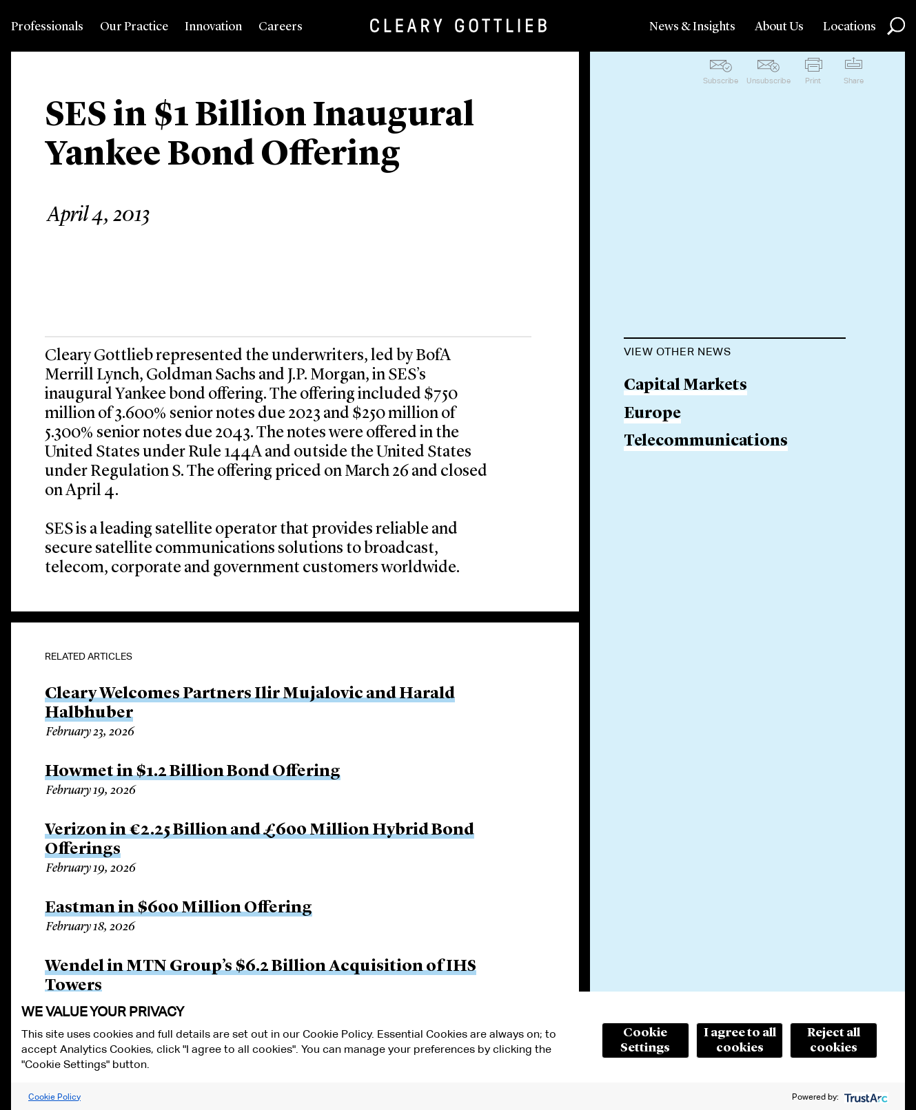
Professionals (47, 27)
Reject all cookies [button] (833, 1040)
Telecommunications (706, 442)
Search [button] (896, 26)
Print (813, 80)
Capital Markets (685, 386)
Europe (652, 414)
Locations (849, 27)
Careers (280, 27)
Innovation (213, 27)
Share (854, 80)
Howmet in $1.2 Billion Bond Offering (192, 772)
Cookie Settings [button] (645, 1040)
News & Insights (692, 27)
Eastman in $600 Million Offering (178, 908)
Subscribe (720, 80)
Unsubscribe (768, 80)
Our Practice (134, 27)
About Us (779, 27)
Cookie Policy (54, 1096)
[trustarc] (864, 1096)
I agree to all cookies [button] (740, 1040)
